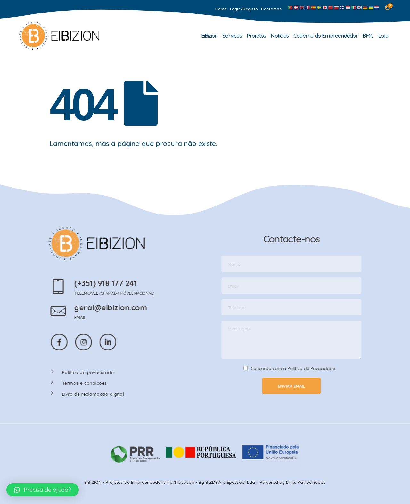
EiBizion (209, 35)
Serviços (232, 35)
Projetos (256, 35)
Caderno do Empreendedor (325, 35)
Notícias (280, 35)
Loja (383, 35)
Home (220, 8)
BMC (368, 35)
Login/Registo (244, 8)
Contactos (271, 8)
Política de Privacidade (316, 368)
